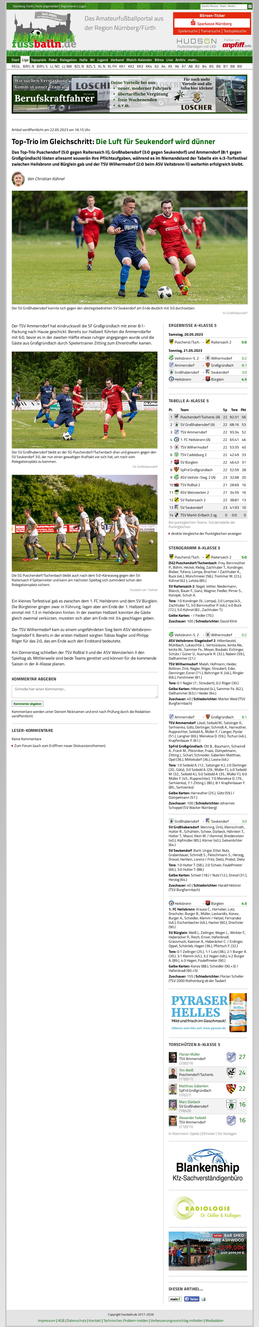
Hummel (216, 835)
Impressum (46, 1320)
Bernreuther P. (208, 605)
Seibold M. (214, 722)
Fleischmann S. (219, 854)
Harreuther (237, 727)
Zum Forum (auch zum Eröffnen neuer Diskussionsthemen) (59, 745)
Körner (207, 840)
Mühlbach (176, 645)
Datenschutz (76, 1320)
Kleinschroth (234, 827)
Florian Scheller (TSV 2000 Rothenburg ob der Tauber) (206, 978)
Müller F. (211, 731)
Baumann (222, 746)
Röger (205, 668)
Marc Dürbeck (189, 1101)
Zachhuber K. (230, 571)
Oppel (173, 945)
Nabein (231, 653)
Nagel (200, 586)
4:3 (244, 379)
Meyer (209, 649)
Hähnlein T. (235, 831)
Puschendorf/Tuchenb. (197, 417)
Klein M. (200, 835)
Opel (172, 759)
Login (82, 6)
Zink (185, 668)
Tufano (185, 571)
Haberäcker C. (215, 941)
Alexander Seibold (192, 1117)
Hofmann (217, 664)
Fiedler (222, 590)
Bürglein (217, 379)
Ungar (207, 850)
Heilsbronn (183, 379)
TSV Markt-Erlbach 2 (196, 515)
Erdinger (236, 941)
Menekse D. (208, 736)
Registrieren (69, 6)
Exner (190, 672)
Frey (221, 562)
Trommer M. (223, 576)
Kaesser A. (196, 941)
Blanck (174, 590)
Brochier (210, 571)
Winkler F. (237, 932)
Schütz (174, 653)
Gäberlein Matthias (225, 755)
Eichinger (236, 649)
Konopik (175, 595)
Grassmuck (177, 941)
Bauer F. (187, 590)
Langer (226, 731)
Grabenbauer (178, 854)
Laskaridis (219, 913)
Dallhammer (178, 658)
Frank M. (180, 750)
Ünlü (219, 827)
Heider (231, 664)
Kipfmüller (185, 840)
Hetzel (218, 918)
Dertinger (202, 727)
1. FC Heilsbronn (192, 439)
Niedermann (226, 586)
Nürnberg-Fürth (23, 6)
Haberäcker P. (179, 937)
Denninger (177, 672)
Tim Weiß (186, 1070)
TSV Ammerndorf (193, 432)
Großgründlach (222, 365)
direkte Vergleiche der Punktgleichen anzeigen (206, 533)
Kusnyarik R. (206, 653)
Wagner (210, 590)
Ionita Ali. (175, 649)
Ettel (216, 850)
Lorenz (199, 859)
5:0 (244, 342)
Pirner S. (235, 590)
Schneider (201, 755)
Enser (205, 937)
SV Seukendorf (191, 507)
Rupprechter (178, 731)
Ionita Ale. (235, 645)
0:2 (244, 358)
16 (242, 1104)
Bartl (197, 850)
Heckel (189, 567)
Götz (190, 727)
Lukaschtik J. (195, 645)
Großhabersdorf (187, 372)
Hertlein (186, 859)
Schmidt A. (219, 727)
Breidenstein (234, 835)
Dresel (174, 859)
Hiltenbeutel (226, 640)
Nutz (225, 850)
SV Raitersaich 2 (193, 500)
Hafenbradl (220, 937)
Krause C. (203, 909)
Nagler (195, 668)
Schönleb (186, 945)
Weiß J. (194, 932)
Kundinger (235, 567)
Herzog (238, 854)
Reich (195, 937)
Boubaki (221, 649)
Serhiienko (177, 727)
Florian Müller (189, 1054)
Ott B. (208, 746)
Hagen (199, 945)
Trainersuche (210, 31)
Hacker (214, 922)
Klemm (205, 918)
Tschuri (232, 736)
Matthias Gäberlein (194, 1086)
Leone (216, 759)
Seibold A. (196, 731)
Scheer (206, 831)
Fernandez (233, 918)
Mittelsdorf (193, 759)
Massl (188, 835)
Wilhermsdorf (221, 358)
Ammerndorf (184, 365)
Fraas (209, 750)
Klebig (200, 567)
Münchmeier (195, 576)
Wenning (207, 827)
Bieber (173, 571)
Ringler (238, 672)
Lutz (231, 909)
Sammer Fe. (193, 649)
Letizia (194, 580)
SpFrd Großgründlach (196, 469)
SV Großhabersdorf (195, 424)
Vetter (211, 586)
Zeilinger (207, 932)
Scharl (188, 755)
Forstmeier (185, 677)
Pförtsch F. (222, 945)
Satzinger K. (233, 722)
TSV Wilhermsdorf (194, 447)
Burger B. (192, 913)
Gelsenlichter (232, 840)
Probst (230, 859)
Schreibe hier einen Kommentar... (85, 691)
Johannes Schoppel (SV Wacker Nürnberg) (202, 805)
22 (242, 1088)
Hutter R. (175, 831)
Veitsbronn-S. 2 (187, 358)
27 (242, 1056)
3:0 (244, 372)
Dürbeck (219, 831)
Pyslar (238, 731)
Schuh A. (189, 595)
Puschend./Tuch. (187, 342)
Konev (233, 913)
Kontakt (95, 1320)
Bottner (174, 668)
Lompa (197, 571)
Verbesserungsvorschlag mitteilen (176, 1320)
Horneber (219, 909)
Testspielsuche (235, 31)
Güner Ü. (188, 653)
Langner (183, 736)
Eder (231, 668)
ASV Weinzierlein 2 (194, 492)
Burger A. (176, 918)
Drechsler (176, 913)
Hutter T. (175, 835)
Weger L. (222, 932)
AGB (61, 1320)
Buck (172, 576)
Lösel (201, 722)
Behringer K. (213, 672)
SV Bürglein (189, 462)
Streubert (219, 668)
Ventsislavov (216, 645)
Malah (204, 664)
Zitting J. (175, 755)
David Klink (228, 621)
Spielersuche (188, 31)
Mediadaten (214, 1320)
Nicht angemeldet (46, 6)
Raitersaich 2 (221, 342)
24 (242, 1072)
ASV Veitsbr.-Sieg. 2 (195, 477)
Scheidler (191, 918)
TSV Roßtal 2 (190, 484)
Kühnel (174, 580)
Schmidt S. (198, 854)
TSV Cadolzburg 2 (193, 454)
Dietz (220, 859)
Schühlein (191, 831)
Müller (205, 913)
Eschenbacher (188, 922)
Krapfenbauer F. (181, 740)
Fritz (210, 859)
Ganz (198, 590)
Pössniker (195, 750)
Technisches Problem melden (125, 1320)
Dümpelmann (225, 750)
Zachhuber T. (216, 567)
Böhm (177, 567)
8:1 (244, 365)
